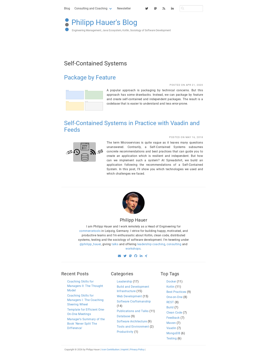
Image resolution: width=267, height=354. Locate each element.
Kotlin (170, 286)
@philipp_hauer (90, 244)
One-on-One (174, 297)
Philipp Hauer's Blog (104, 22)
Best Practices (176, 292)
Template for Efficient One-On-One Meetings (86, 312)
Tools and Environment (133, 326)
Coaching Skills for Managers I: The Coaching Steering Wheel (85, 300)
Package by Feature (90, 77)
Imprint (124, 349)
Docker (171, 281)
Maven (171, 323)
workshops (133, 248)
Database (123, 316)
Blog (67, 8)
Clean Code (174, 312)
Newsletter (124, 8)
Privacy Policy (137, 349)
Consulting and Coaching (90, 8)
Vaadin (171, 328)
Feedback (173, 317)
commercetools (90, 231)
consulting (174, 244)
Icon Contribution (110, 349)
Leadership (124, 281)
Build (169, 307)
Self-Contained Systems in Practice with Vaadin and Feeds (132, 126)
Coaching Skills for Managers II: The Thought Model (85, 286)
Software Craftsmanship (134, 301)
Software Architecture (132, 321)
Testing (171, 338)
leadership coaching (151, 244)
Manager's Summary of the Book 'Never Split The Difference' (86, 323)
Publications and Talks (133, 311)
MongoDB (173, 333)
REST (170, 302)
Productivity (125, 331)
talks (115, 244)
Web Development (129, 296)
